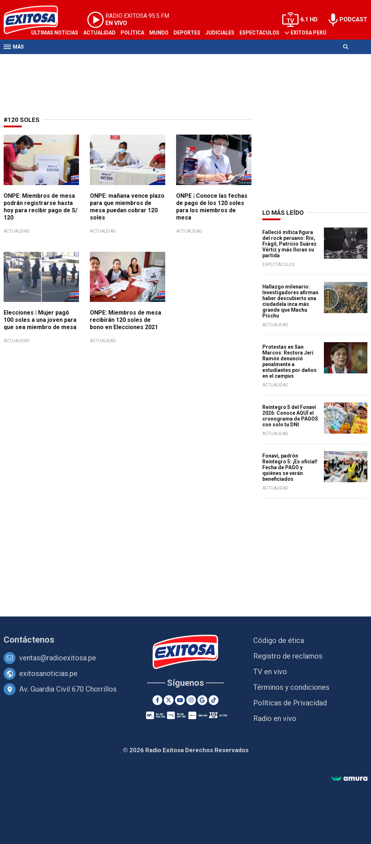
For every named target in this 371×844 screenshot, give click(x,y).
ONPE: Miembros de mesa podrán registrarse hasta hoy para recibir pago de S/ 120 (41, 206)
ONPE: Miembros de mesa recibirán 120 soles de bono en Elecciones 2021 (125, 320)
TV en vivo (270, 671)
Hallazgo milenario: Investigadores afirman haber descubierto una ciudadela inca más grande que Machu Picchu (290, 301)
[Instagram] (191, 700)
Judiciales (219, 33)
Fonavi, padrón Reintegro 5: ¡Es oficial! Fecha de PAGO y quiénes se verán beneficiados (289, 467)
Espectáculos (259, 33)
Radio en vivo (274, 718)
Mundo (158, 33)
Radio (72, 61)
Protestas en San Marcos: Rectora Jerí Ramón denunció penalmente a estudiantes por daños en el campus (289, 361)
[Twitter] (169, 700)
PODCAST (353, 19)
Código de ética (278, 640)
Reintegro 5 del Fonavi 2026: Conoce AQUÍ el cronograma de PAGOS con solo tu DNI (290, 415)
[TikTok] (213, 700)
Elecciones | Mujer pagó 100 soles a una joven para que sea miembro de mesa (40, 320)
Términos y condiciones (291, 687)
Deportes (187, 33)
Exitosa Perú (308, 33)
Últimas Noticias (54, 33)
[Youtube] (180, 700)
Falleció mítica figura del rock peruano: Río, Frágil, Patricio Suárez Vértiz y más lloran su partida (289, 243)
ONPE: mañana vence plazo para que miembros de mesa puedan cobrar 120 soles (127, 206)
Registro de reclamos (287, 656)
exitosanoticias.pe (48, 673)
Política (132, 33)
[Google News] (202, 700)
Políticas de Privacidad (290, 702)
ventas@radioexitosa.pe (57, 658)
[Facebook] (157, 700)
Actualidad (99, 33)
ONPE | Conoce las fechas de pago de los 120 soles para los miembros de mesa (211, 206)
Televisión (45, 61)
